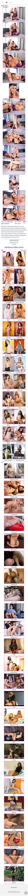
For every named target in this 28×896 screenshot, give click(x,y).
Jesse (14, 707)
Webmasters (14, 887)
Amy (8, 390)
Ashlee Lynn (14, 532)
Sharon (14, 882)
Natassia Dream (20, 460)
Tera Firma (14, 549)
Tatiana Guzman (20, 302)
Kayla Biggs (8, 302)
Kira (20, 425)
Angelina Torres (14, 724)
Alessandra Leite (14, 479)
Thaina (14, 830)
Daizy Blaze (20, 337)
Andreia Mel (14, 584)
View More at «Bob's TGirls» (14, 247)
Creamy (8, 407)
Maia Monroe (14, 672)
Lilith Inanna (8, 372)
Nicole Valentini (14, 847)
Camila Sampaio (8, 460)
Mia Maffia (14, 567)
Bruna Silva (14, 602)
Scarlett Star (20, 355)
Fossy (19, 407)
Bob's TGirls (4, 6)
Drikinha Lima (14, 497)
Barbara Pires (19, 442)
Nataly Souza (8, 355)
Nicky (8, 442)
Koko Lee (8, 337)
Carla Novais (14, 514)
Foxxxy (14, 760)
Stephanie (20, 390)
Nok (14, 742)
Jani (14, 777)
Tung (14, 795)
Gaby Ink (14, 812)
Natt (8, 320)
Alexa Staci (10, 221)
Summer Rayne (20, 372)
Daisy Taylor (14, 619)
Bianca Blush (8, 285)
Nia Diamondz (19, 285)
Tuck (20, 267)
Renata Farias (14, 865)
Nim (8, 425)
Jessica (20, 320)
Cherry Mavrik (5, 223)
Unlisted (8, 267)
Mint (14, 654)
